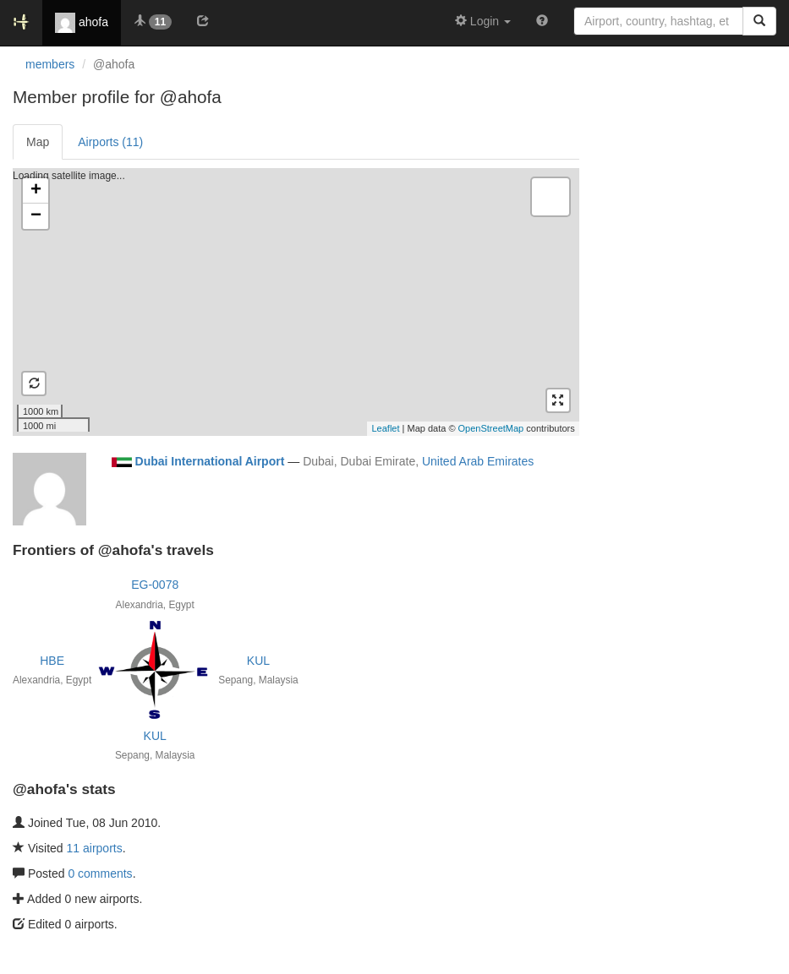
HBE (52, 660)
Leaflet (385, 428)
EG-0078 (154, 584)
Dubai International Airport (210, 461)
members (49, 64)
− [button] (35, 216)
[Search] (759, 21)
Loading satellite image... (294, 301)
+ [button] (35, 191)
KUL (258, 660)
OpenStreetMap (491, 428)
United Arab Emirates (478, 461)
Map (37, 142)
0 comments (100, 873)
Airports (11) (110, 142)
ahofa (81, 23)
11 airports (95, 848)
